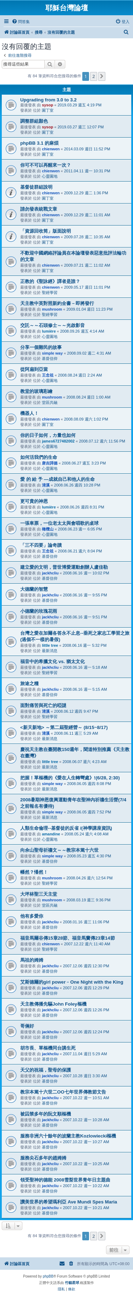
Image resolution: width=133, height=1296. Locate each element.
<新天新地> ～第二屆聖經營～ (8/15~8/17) (64, 727)
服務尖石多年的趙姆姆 (43, 1158)
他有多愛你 (31, 916)
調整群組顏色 (34, 121)
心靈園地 (49, 176)
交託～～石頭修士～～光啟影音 (52, 325)
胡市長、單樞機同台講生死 (48, 1048)
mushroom (52, 309)
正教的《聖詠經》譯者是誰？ (50, 281)
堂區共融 (49, 402)
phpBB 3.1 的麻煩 (39, 143)
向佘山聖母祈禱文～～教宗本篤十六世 (59, 850)
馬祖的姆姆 (31, 960)
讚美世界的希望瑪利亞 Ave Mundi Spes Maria (68, 1202)
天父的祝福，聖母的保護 (45, 1070)
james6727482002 (58, 441)
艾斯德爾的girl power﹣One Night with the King (71, 982)
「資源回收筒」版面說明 (45, 231)
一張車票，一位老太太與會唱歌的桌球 (59, 523)
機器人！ (29, 413)
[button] (101, 76)
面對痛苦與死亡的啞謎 (43, 705)
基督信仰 (49, 358)
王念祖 (48, 375)
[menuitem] (21, 21)
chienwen (51, 149)
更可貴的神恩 (34, 501)
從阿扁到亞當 (34, 369)
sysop (47, 105)
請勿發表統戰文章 (38, 209)
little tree (50, 645)
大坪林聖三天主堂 (38, 894)
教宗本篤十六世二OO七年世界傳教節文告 (63, 1092)
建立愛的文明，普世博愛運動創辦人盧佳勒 (64, 567)
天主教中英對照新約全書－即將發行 (57, 303)
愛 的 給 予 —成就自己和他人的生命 (57, 479)
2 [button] (93, 76)
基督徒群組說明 (36, 187)
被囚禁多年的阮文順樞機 (45, 1114)
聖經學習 (49, 292)
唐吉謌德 (49, 463)
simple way (52, 353)
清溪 (46, 485)
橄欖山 (48, 529)
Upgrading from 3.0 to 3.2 (48, 99)
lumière (49, 331)
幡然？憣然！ (34, 872)
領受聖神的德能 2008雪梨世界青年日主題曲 (65, 1180)
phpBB (48, 1276)
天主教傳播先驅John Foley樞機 (53, 1004)
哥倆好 (27, 1026)
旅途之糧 (29, 683)
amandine (51, 834)
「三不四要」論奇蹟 (41, 545)
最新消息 (49, 651)
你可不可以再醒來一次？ (45, 165)
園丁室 (48, 110)
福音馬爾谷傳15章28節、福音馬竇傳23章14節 (67, 938)
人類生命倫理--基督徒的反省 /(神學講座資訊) (66, 828)
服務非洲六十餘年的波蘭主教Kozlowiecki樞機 (68, 1136)
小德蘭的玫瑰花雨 (38, 611)
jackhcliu (50, 573)
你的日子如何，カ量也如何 (48, 435)
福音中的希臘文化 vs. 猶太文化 (52, 661)
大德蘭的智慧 (34, 589)
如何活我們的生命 (38, 457)
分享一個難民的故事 (41, 347)
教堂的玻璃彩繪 (36, 391)
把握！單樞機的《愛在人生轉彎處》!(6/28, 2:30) (70, 777)
